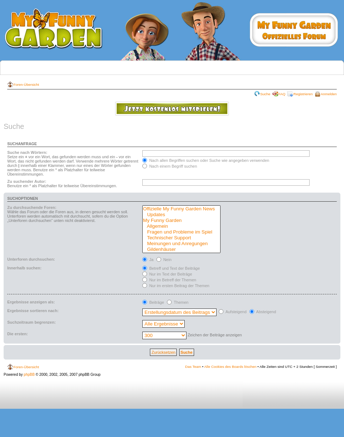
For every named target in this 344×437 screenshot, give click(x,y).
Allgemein (181, 226)
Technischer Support (181, 238)
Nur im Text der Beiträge (167, 274)
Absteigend (262, 312)
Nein (164, 259)
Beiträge (153, 302)
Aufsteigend (233, 312)
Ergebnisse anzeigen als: (31, 302)
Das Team (193, 367)
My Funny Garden (181, 220)
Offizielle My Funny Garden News (181, 209)
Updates (181, 215)
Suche (265, 94)
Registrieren (302, 94)
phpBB (29, 375)
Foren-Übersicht (26, 85)
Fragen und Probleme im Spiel (181, 232)
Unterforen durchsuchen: (31, 259)
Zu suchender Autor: (26, 181)
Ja (148, 259)
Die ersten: (17, 334)
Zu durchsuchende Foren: (31, 207)
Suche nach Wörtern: (27, 152)
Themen (177, 302)
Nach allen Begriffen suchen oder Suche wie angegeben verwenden (205, 160)
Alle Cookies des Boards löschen (230, 367)
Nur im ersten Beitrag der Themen (175, 285)
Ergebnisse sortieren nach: (33, 310)
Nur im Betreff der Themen (169, 280)
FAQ (282, 94)
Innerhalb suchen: (24, 268)
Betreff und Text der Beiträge (171, 268)
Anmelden (329, 94)
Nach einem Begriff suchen (169, 166)
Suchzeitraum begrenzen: (31, 322)
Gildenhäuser (181, 249)
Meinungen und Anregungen (181, 244)
